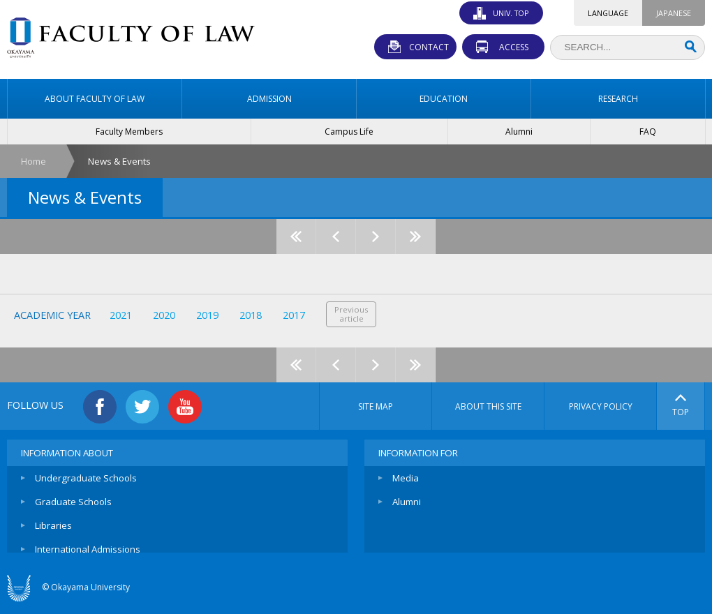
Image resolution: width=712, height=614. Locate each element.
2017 (294, 315)
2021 (121, 315)
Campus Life (349, 131)
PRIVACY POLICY (600, 406)
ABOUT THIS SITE (488, 406)
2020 (164, 315)
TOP (680, 406)
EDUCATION (444, 99)
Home (33, 161)
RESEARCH (618, 99)
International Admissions (87, 549)
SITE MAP (375, 406)
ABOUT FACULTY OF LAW (94, 99)
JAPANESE (673, 13)
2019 (207, 315)
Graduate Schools (73, 501)
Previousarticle (351, 314)
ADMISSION (269, 99)
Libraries (53, 525)
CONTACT (429, 47)
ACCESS (513, 47)
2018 (250, 315)
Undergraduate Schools (86, 478)
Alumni (519, 131)
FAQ (647, 131)
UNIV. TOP (511, 13)
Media (405, 478)
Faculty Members (129, 131)
